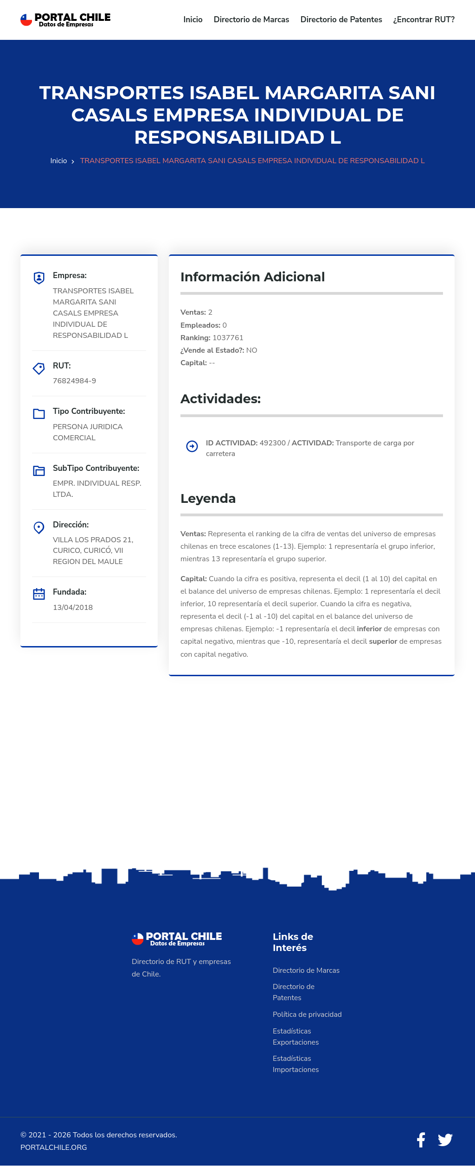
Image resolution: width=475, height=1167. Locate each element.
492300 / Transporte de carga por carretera (312, 448)
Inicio (193, 19)
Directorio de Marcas (251, 19)
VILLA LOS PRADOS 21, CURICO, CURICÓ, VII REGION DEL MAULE (94, 551)
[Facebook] (420, 1142)
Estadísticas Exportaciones (296, 1037)
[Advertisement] (237, 792)
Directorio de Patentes (341, 19)
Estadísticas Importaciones (296, 1065)
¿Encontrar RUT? (424, 19)
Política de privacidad (308, 1015)
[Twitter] (445, 1142)
